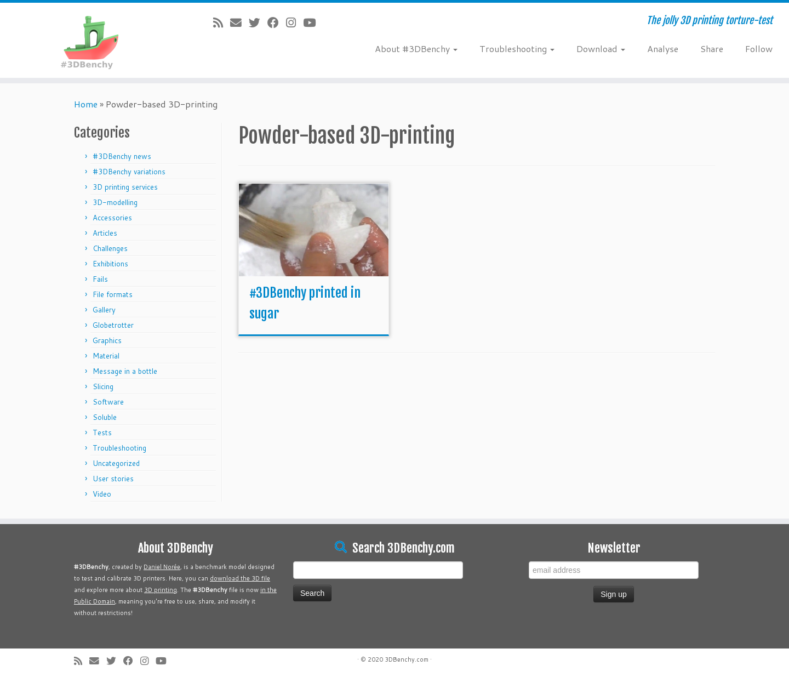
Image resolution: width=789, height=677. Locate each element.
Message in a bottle (125, 371)
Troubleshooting (516, 48)
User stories (113, 478)
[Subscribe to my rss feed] (221, 22)
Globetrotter (113, 325)
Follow (759, 48)
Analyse (662, 48)
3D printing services (125, 187)
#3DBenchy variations (129, 172)
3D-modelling (115, 202)
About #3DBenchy (416, 48)
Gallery (104, 310)
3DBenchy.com (406, 659)
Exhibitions (110, 264)
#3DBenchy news (122, 156)
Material (106, 356)
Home (86, 104)
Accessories (112, 218)
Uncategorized (116, 463)
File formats (113, 294)
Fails (100, 279)
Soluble (105, 417)
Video (102, 494)
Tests (102, 432)
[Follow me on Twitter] (258, 22)
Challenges (110, 248)
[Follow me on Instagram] (294, 22)
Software (108, 402)
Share (711, 48)
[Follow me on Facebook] (276, 22)
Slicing (103, 386)
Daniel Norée (162, 566)
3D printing (160, 589)
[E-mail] (239, 22)
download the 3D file (240, 578)
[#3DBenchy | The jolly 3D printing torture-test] (91, 40)
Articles (105, 233)
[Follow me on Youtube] (313, 22)
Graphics (107, 340)
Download (600, 48)
